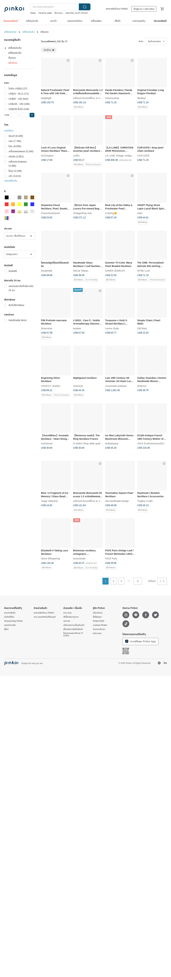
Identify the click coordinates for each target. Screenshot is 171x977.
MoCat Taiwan (80, 270)
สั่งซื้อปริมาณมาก (70, 617)
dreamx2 (142, 385)
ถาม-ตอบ (67, 613)
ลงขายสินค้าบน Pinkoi (117, 8)
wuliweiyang (111, 443)
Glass (33, 13)
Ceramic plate (45, 13)
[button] (32, 115)
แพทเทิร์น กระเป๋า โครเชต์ (76, 13)
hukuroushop (112, 98)
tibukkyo (141, 98)
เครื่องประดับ (10, 31)
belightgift (46, 98)
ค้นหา (85, 7)
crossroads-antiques (116, 385)
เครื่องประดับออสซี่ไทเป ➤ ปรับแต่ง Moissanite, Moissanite (102, 98)
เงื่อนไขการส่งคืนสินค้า (73, 629)
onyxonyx (78, 385)
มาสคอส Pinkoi (100, 625)
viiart (139, 213)
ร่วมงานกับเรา (99, 629)
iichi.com (97, 633)
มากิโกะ (76, 155)
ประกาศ (66, 621)
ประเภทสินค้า (10, 613)
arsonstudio (79, 558)
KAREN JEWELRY (115, 270)
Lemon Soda (112, 328)
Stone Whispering (50, 558)
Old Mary (142, 328)
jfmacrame (46, 328)
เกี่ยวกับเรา (98, 613)
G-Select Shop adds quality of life (91, 443)
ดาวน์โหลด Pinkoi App (140, 641)
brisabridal (46, 270)
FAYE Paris (111, 558)
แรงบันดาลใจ (10, 625)
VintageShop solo (82, 213)
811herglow (47, 155)
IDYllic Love (143, 270)
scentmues (47, 443)
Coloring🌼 (111, 213)
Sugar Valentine (49, 501)
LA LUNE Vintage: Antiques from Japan (126, 155)
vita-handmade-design (117, 501)
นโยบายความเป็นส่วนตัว (73, 625)
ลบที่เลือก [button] (8, 130)
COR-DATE (143, 155)
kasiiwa (77, 328)
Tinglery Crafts (145, 501)
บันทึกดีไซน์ (9, 617)
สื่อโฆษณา (97, 617)
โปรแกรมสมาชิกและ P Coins (73, 634)
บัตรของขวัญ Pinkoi (13, 621)
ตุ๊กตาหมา (58, 13)
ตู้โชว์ (6, 629)
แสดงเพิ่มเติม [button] (10, 180)
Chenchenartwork (50, 213)
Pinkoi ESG (98, 621)
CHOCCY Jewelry (50, 385)
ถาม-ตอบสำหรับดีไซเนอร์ (45, 617)
